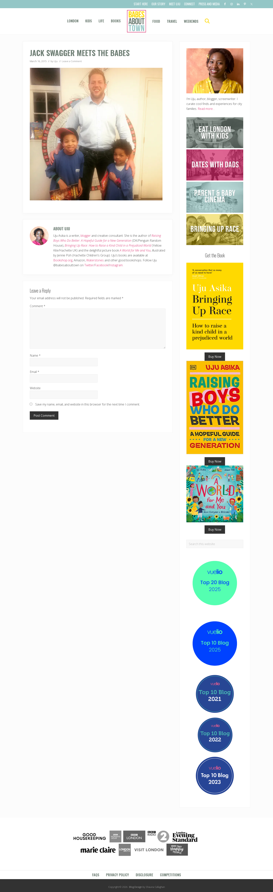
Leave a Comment (72, 61)
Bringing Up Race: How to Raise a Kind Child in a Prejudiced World (108, 245)
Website (35, 388)
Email (34, 372)
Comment (37, 306)
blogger (86, 236)
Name (35, 355)
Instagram (116, 265)
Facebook (101, 265)
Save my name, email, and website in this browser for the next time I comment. (87, 404)
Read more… (206, 109)
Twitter (89, 265)
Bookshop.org (62, 260)
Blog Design (135, 887)
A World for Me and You (135, 250)
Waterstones (95, 260)
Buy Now (214, 357)
